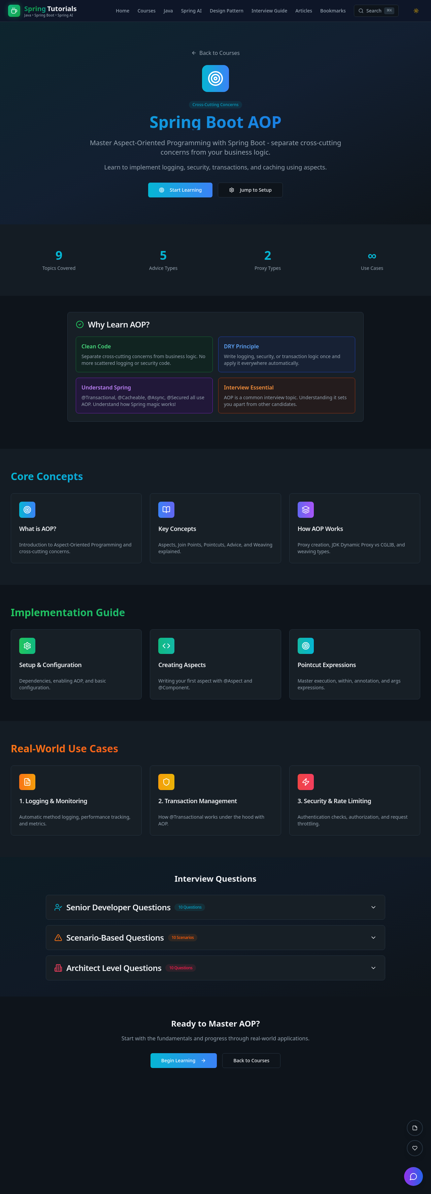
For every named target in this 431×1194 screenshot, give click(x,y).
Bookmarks (333, 10)
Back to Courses (215, 53)
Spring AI (191, 10)
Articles (303, 10)
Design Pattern (226, 10)
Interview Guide (269, 10)
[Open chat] (413, 1176)
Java (168, 10)
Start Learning (180, 190)
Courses (146, 10)
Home (122, 10)
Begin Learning (183, 1060)
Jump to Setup (250, 190)
